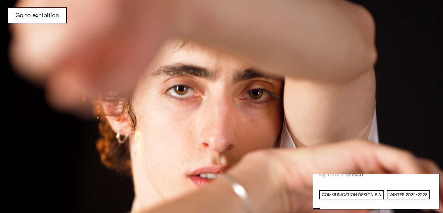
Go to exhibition (37, 15)
